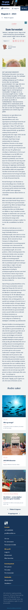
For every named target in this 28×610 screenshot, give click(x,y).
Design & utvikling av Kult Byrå (14, 608)
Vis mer (4, 68)
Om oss (6, 538)
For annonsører (9, 542)
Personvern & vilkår (10, 545)
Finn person (7, 567)
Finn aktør (7, 570)
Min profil (7, 549)
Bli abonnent (8, 555)
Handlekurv (7, 583)
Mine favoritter (8, 558)
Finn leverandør (9, 573)
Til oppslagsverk (13, 513)
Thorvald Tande (12, 47)
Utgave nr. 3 (6, 41)
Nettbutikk (7, 577)
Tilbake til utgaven (9, 18)
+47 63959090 (8, 530)
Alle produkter (8, 580)
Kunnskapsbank (9, 563)
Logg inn (7, 552)
